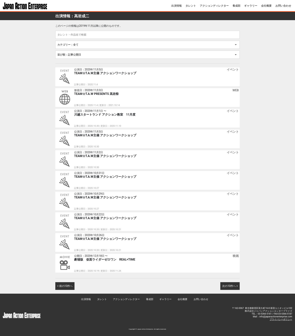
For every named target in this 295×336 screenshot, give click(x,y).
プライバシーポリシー (281, 319)
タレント (191, 5)
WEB (236, 90)
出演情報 (176, 5)
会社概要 (266, 5)
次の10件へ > (230, 285)
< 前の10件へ (65, 285)
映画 (236, 256)
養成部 (236, 5)
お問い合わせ (283, 5)
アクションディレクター (214, 5)
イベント (233, 69)
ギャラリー (250, 5)
